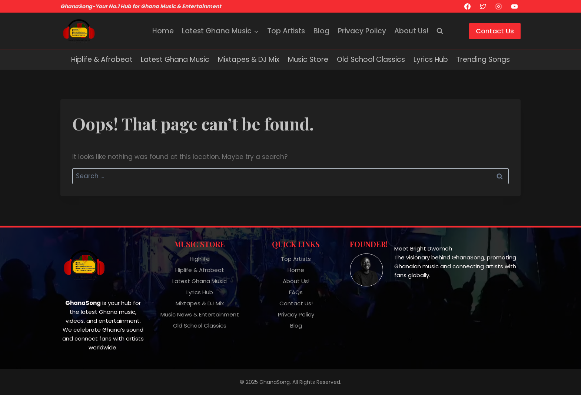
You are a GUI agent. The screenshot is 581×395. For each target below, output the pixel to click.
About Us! (411, 31)
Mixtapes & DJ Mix (248, 59)
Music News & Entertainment (199, 314)
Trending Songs (483, 59)
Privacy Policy (362, 31)
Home (163, 31)
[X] (483, 6)
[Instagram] (498, 6)
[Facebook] (467, 6)
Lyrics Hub (431, 59)
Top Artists (286, 31)
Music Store (308, 59)
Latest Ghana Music (175, 59)
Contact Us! (296, 303)
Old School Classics (371, 59)
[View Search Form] (439, 31)
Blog (321, 31)
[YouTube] (514, 6)
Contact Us (495, 31)
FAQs (296, 292)
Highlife (200, 259)
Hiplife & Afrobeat (102, 59)
